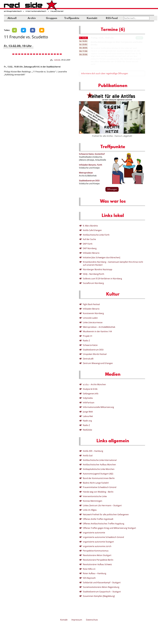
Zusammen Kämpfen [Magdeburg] (99, 596)
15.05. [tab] (83, 38)
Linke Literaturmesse (92, 322)
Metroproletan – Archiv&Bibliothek (99, 327)
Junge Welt (88, 411)
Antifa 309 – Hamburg (93, 451)
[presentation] (82, 115)
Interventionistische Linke (95, 496)
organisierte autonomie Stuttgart (98, 541)
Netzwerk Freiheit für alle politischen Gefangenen (106, 514)
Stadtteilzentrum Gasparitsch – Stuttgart (102, 591)
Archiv (32, 18)
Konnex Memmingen (92, 501)
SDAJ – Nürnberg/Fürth (93, 274)
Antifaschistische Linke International (100, 460)
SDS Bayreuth (89, 578)
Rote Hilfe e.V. (89, 569)
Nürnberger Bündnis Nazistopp (97, 269)
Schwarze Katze (90, 345)
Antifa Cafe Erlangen (92, 230)
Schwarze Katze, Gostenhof (92, 154)
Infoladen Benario (91, 253)
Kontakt (92, 18)
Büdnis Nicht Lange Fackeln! (96, 482)
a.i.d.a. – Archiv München (94, 384)
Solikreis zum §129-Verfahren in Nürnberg (102, 278)
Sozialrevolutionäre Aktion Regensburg (101, 587)
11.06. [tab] (83, 51)
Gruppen (51, 18)
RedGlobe (87, 429)
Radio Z (86, 340)
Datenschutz (92, 619)
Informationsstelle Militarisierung (98, 407)
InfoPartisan (88, 402)
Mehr (139, 38)
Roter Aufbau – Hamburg (94, 573)
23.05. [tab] (83, 44)
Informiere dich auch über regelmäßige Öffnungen (104, 73)
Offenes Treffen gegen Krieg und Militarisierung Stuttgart (109, 528)
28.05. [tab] (83, 48)
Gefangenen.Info (90, 393)
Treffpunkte (71, 18)
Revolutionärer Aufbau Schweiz (97, 564)
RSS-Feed (112, 18)
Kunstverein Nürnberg (93, 313)
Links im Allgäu (90, 510)
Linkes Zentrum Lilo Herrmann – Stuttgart (102, 505)
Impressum (76, 619)
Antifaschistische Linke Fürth (96, 234)
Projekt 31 (87, 336)
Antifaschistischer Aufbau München (99, 464)
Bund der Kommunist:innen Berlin (99, 478)
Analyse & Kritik (90, 389)
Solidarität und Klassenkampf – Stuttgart (102, 582)
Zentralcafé (88, 358)
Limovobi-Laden (90, 318)
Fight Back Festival (91, 304)
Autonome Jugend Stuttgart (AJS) (98, 473)
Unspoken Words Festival (95, 354)
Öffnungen (112, 189)
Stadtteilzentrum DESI (89, 180)
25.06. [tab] (83, 54)
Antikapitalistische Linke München (98, 469)
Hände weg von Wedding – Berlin (98, 491)
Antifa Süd (87, 455)
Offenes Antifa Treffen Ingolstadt (98, 519)
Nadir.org (87, 420)
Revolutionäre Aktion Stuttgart (97, 555)
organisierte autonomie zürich (97, 546)
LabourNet (88, 416)
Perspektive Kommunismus (96, 550)
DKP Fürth (87, 243)
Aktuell (12, 18)
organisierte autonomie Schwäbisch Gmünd (103, 537)
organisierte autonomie (94, 532)
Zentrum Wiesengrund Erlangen (98, 363)
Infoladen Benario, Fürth (90, 164)
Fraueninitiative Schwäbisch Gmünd (99, 487)
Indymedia (88, 398)
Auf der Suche (89, 239)
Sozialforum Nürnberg (93, 283)
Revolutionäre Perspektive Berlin (98, 559)
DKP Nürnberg (90, 248)
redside (57, 60)
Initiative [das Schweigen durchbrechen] (101, 257)
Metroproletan (86, 172)
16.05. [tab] (83, 41)
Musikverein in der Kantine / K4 (97, 331)
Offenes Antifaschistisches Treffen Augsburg (103, 523)
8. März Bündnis (90, 225)
